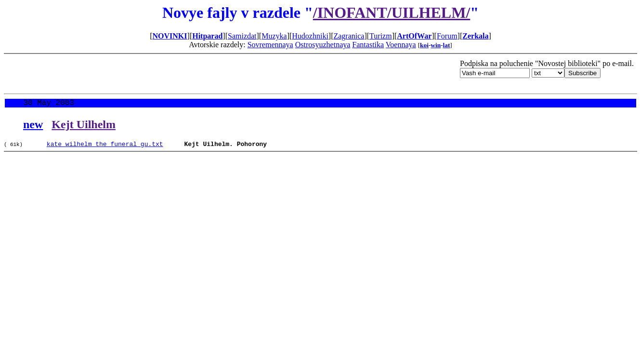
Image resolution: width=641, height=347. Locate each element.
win (436, 45)
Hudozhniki (310, 36)
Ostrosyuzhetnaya (323, 44)
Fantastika (368, 44)
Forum (447, 36)
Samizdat (242, 36)
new (33, 126)
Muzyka (274, 36)
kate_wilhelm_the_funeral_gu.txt (105, 147)
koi (424, 45)
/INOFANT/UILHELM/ (392, 12)
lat (446, 45)
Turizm (380, 36)
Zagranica (348, 36)
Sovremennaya (270, 44)
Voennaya (401, 44)
